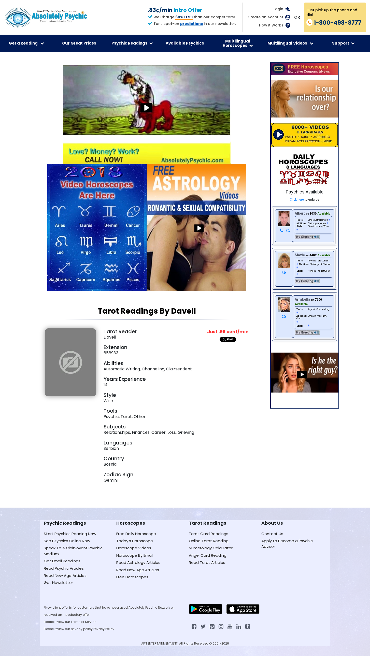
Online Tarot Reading (209, 540)
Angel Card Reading (207, 555)
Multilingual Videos (290, 43)
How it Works (271, 25)
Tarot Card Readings (208, 533)
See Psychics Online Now (67, 540)
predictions (191, 23)
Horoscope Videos (133, 548)
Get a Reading (26, 43)
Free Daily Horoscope (136, 533)
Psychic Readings (132, 43)
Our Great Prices (79, 43)
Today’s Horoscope (134, 540)
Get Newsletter (58, 582)
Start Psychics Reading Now (70, 533)
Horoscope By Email (134, 555)
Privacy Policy (103, 629)
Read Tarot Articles (207, 562)
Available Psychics (185, 43)
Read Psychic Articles (64, 568)
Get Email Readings (62, 561)
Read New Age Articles (65, 575)
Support (343, 43)
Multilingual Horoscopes (238, 43)
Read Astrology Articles (138, 562)
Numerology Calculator (211, 548)
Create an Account (265, 17)
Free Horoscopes (132, 577)
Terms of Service (83, 622)
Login (278, 8)
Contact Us (272, 533)
